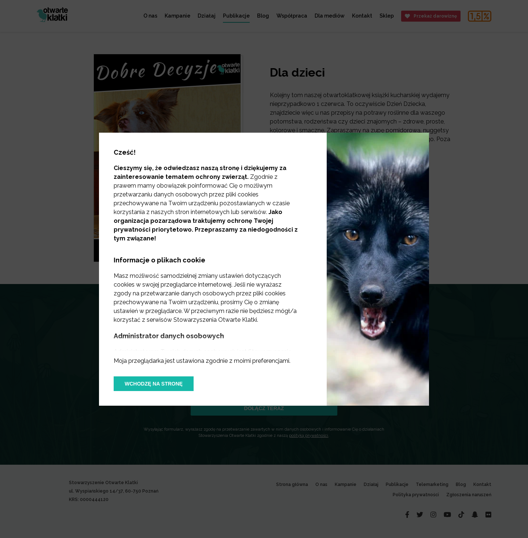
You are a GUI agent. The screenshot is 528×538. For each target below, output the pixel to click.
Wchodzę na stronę (154, 384)
